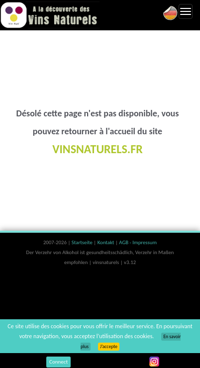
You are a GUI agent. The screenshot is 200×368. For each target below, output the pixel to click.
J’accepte (108, 347)
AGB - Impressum (138, 242)
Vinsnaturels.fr (50, 15)
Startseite (83, 242)
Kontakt (106, 242)
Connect (58, 362)
